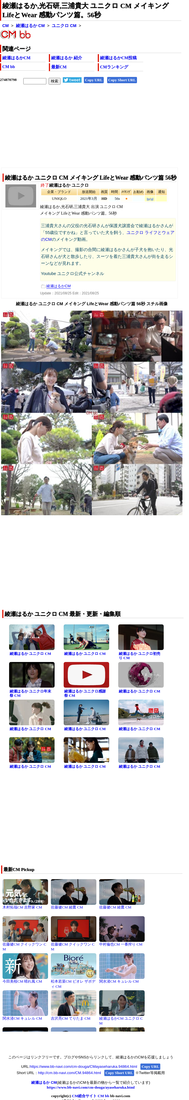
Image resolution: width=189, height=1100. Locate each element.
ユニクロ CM (64, 25)
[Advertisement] (90, 130)
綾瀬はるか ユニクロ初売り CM (139, 655)
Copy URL (94, 80)
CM (5, 25)
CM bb (8, 66)
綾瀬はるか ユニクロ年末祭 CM (30, 693)
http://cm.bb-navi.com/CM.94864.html (69, 1073)
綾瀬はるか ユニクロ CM (30, 653)
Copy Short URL (122, 80)
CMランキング (114, 67)
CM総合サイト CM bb (90, 1096)
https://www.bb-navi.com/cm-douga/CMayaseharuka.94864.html (83, 1066)
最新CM (59, 67)
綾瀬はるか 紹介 (66, 58)
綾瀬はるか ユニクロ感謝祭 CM (85, 693)
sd (152, 198)
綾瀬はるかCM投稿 (118, 58)
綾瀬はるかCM (16, 58)
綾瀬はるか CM (30, 25)
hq (148, 198)
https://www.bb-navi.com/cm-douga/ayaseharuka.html (91, 1087)
